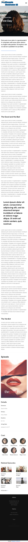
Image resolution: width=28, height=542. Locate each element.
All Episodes (3, 490)
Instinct (3, 487)
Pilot (17, 487)
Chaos (2, 475)
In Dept (18, 475)
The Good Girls (6, 17)
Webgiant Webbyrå (15, 541)
